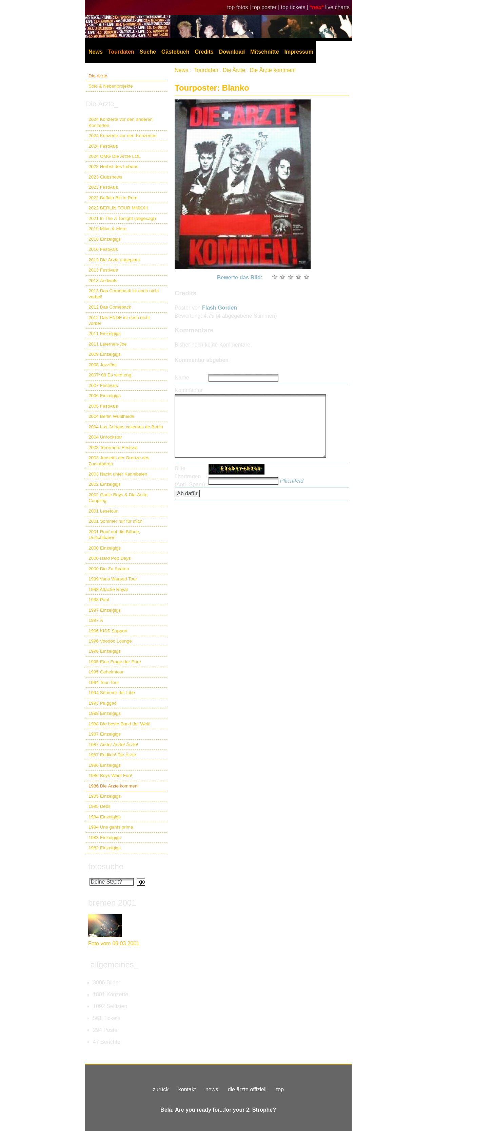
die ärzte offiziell (247, 1089)
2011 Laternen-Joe (108, 344)
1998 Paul (99, 599)
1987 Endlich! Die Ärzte (112, 754)
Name (182, 378)
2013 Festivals (103, 270)
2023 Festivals (103, 187)
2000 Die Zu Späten (109, 568)
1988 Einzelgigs (105, 713)
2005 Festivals (103, 406)
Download (232, 52)
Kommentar (189, 390)
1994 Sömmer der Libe (112, 692)
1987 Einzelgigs (105, 734)
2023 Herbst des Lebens (113, 166)
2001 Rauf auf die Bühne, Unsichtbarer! (114, 534)
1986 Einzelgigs (105, 765)
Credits (204, 52)
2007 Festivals (103, 385)
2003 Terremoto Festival (113, 447)
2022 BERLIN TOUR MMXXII (118, 207)
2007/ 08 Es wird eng (110, 374)
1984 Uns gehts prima (111, 827)
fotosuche (105, 866)
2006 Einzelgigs (105, 395)
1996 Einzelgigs (105, 651)
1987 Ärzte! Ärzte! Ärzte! (113, 744)
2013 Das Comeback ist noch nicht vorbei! (124, 293)
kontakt (187, 1089)
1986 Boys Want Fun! (110, 775)
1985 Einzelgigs (105, 796)
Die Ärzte (98, 75)
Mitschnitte (264, 52)
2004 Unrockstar (105, 437)
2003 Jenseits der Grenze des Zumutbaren (119, 460)
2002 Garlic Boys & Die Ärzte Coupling (118, 497)
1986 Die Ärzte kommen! (114, 786)
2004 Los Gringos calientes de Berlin (126, 426)
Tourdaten (121, 52)
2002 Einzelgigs (105, 484)
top (280, 1089)
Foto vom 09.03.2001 (113, 943)
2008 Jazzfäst (103, 364)
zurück (161, 1089)
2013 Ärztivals (103, 280)
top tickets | (295, 7)
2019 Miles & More (107, 228)
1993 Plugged (103, 703)
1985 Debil (99, 806)
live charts (337, 7)
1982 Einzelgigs (105, 847)
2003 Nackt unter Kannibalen (118, 474)
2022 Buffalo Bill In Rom (113, 197)
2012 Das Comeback (110, 307)
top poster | (266, 7)
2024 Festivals (103, 146)
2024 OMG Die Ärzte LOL (115, 156)
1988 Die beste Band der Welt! (120, 723)
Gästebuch (175, 52)
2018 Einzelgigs (105, 239)
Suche (148, 52)
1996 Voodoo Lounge (110, 641)
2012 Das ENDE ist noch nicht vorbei (119, 320)
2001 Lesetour (103, 511)
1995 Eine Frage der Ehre (115, 661)
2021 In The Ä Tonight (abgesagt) (122, 218)
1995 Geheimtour (106, 671)
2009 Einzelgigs (105, 354)
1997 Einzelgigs (105, 610)
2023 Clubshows (105, 177)
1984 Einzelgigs (105, 816)
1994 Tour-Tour (104, 682)
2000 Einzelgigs (105, 548)
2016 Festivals (103, 249)
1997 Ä (96, 620)
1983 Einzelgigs (105, 837)
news (211, 1089)
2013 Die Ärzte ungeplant (114, 259)
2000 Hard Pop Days (110, 558)
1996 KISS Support (108, 630)
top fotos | (239, 7)
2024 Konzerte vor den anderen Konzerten (121, 122)
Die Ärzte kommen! (273, 70)
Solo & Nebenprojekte (111, 86)
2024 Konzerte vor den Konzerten (123, 135)
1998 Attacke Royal (108, 589)
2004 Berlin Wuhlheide (111, 416)
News (96, 52)
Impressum (298, 52)
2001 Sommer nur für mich (115, 521)
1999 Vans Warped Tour (113, 578)
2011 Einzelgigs (105, 333)
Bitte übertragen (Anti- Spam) (190, 476)
